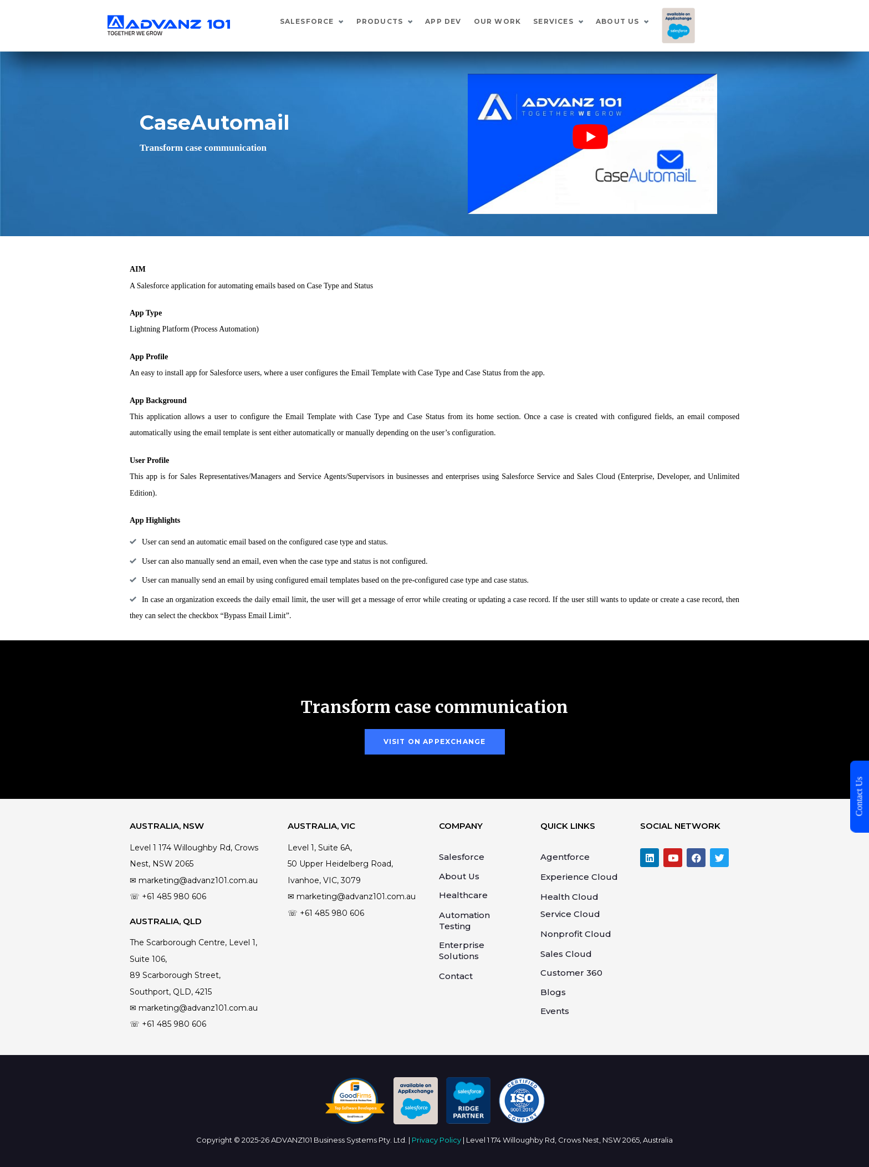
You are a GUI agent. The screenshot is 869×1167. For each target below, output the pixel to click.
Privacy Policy (436, 1139)
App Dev (511, 21)
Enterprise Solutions (461, 950)
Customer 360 (571, 972)
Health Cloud (569, 896)
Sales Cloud (566, 954)
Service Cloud (570, 914)
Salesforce (375, 21)
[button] (435, 742)
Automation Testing (464, 920)
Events (554, 1011)
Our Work (566, 21)
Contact (456, 976)
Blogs (553, 992)
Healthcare (463, 895)
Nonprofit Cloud (575, 934)
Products (448, 21)
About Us (686, 21)
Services (621, 21)
